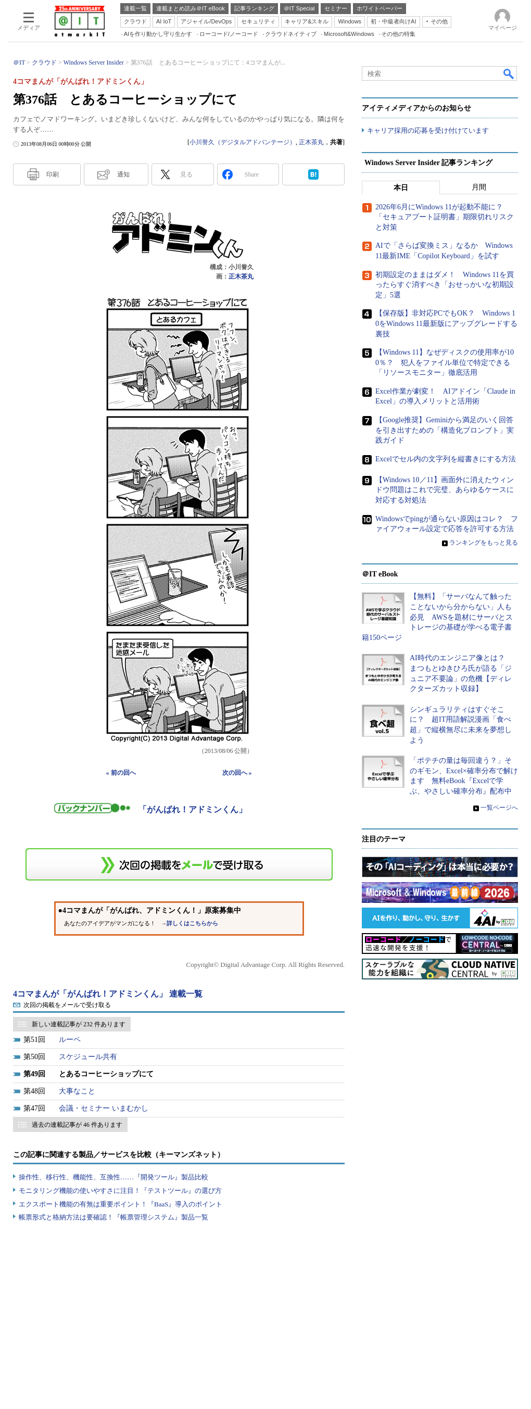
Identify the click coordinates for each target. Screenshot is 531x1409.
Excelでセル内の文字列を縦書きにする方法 (445, 459)
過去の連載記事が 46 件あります (77, 1124)
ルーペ (70, 1039)
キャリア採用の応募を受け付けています (428, 130)
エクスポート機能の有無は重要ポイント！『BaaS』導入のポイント (120, 1204)
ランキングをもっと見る (483, 542)
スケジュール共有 (88, 1057)
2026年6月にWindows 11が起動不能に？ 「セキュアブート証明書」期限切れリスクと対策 (444, 217)
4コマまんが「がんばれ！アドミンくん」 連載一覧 (108, 993)
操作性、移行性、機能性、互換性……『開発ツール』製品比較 (113, 1177)
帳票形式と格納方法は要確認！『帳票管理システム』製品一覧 (113, 1217)
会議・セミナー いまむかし (103, 1108)
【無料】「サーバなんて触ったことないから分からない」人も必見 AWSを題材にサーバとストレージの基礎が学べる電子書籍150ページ (437, 617)
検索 (509, 73)
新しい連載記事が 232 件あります (78, 1024)
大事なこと (77, 1091)
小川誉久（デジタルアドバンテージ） (242, 142)
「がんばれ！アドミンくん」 (192, 809)
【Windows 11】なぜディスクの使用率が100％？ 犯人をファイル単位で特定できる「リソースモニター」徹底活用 (444, 362)
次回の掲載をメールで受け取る (67, 1005)
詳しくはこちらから (192, 923)
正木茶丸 (311, 142)
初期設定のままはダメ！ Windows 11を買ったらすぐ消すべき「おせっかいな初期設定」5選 (444, 285)
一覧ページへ (499, 807)
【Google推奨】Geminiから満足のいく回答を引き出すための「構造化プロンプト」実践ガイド (444, 430)
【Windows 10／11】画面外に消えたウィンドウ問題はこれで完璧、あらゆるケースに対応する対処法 (444, 490)
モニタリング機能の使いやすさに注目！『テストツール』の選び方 (120, 1190)
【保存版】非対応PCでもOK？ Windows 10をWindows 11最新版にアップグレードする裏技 (446, 324)
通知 (123, 174)
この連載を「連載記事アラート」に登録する (179, 864)
